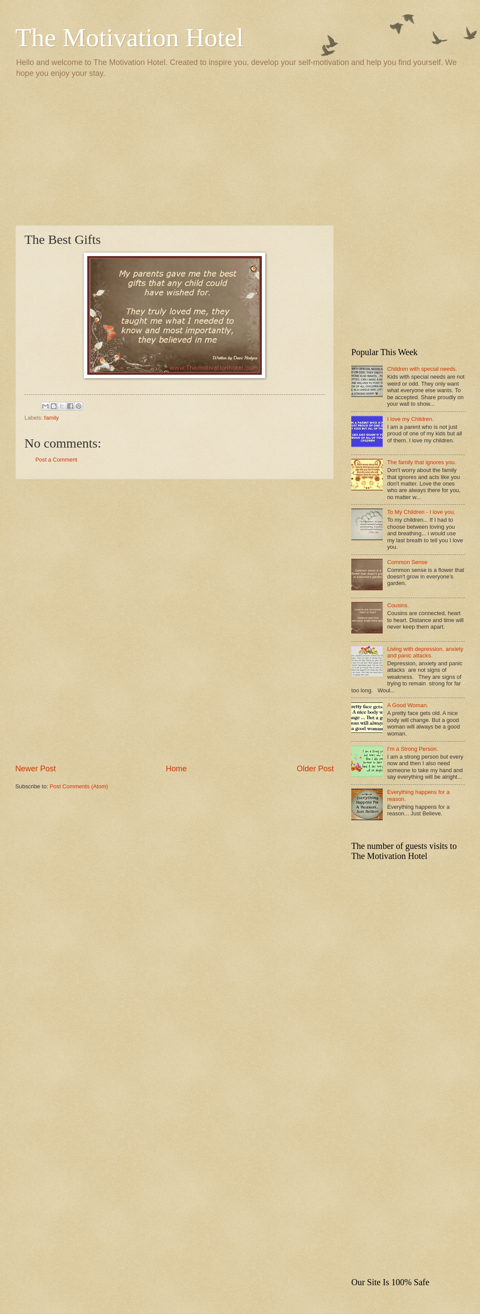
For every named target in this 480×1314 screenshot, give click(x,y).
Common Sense (407, 562)
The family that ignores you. (421, 462)
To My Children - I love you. (421, 512)
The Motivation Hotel (129, 37)
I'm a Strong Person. (412, 749)
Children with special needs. (422, 369)
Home (176, 768)
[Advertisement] (240, 151)
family (51, 417)
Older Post (315, 768)
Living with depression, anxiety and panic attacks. (425, 652)
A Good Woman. (407, 705)
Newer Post (35, 768)
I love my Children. (410, 419)
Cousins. (398, 605)
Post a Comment (56, 459)
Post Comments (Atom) (79, 786)
